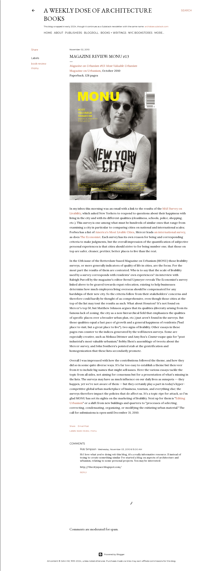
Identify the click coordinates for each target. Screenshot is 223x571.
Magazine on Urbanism (85, 70)
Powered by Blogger (111, 554)
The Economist (90, 237)
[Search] (186, 10)
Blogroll (91, 32)
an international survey (169, 232)
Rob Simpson (88, 449)
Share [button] (34, 49)
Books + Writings (113, 32)
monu (35, 68)
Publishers (73, 32)
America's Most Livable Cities (114, 232)
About (58, 32)
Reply (83, 472)
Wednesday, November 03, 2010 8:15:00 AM (120, 449)
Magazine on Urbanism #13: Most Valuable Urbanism (103, 66)
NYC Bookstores (140, 32)
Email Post (83, 426)
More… (159, 32)
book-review (38, 63)
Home (48, 32)
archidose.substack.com (156, 26)
